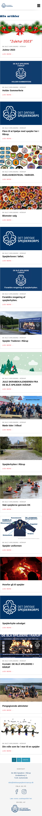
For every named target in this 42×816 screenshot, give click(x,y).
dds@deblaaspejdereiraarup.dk (21, 782)
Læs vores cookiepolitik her (21, 798)
